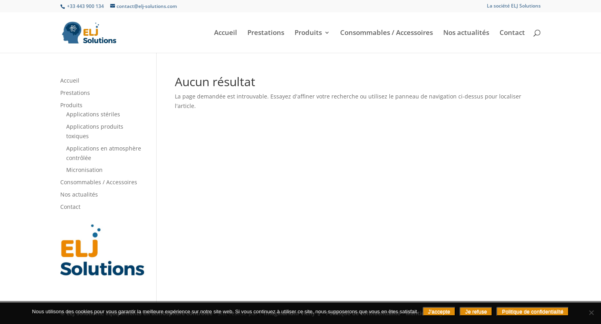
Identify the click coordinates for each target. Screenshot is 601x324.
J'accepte (439, 311)
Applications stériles (93, 114)
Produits (308, 33)
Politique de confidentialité (532, 311)
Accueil (225, 33)
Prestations (265, 33)
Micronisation (84, 170)
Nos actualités (466, 33)
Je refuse (476, 311)
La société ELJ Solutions (514, 6)
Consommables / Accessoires (386, 33)
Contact (512, 33)
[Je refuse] (591, 312)
